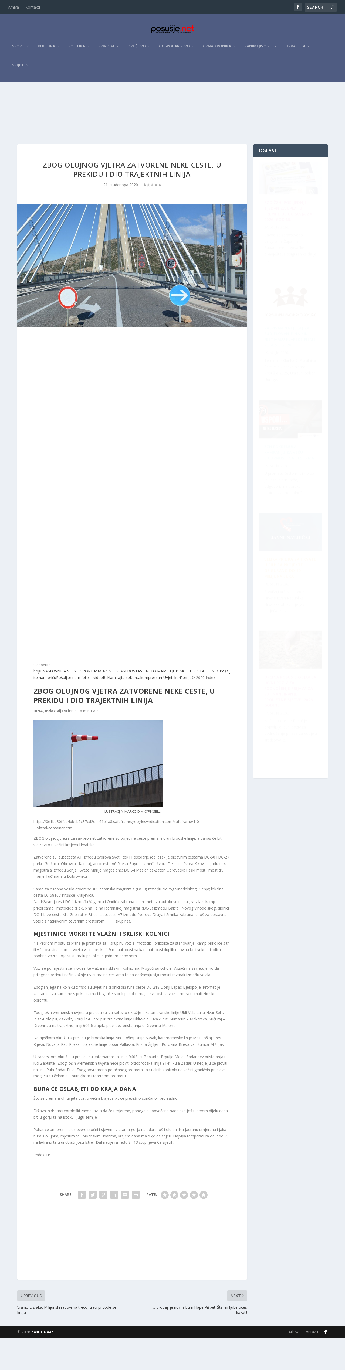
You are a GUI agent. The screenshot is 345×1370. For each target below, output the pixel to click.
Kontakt (137, 709)
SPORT (86, 702)
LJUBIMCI (178, 702)
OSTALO (201, 702)
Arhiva (13, 7)
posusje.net (42, 1363)
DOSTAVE (135, 702)
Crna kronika (217, 49)
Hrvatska (295, 49)
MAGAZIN (102, 702)
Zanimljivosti (258, 49)
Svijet (18, 68)
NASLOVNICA (53, 702)
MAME (162, 702)
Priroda (106, 49)
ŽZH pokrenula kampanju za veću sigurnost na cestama (283, 370)
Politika (76, 49)
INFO (214, 702)
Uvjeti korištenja (177, 709)
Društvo (137, 49)
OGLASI (118, 702)
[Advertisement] (172, 125)
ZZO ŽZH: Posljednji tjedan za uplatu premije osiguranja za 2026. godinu (288, 247)
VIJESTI (72, 702)
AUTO (150, 702)
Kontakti (32, 7)
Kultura (46, 49)
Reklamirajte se (116, 709)
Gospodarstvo (174, 49)
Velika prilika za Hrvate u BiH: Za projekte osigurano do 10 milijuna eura (290, 737)
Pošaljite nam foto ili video (79, 709)
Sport (18, 49)
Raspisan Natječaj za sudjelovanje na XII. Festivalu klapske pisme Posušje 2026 (290, 614)
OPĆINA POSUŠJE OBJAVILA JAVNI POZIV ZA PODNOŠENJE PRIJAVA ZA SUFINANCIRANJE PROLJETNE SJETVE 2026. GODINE (289, 491)
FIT (190, 702)
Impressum (153, 709)
